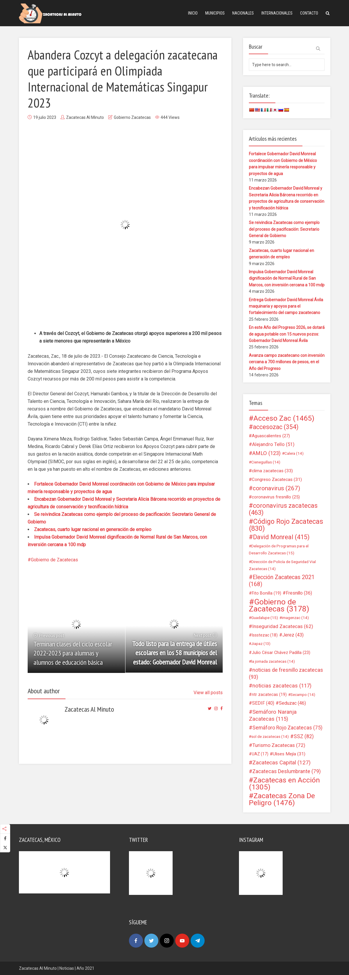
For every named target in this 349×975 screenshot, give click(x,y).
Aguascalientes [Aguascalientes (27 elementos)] (271, 435)
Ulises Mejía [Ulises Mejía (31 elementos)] (289, 754)
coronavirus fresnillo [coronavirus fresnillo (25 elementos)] (276, 497)
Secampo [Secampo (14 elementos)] (302, 694)
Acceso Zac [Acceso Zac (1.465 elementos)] (284, 418)
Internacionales (277, 13)
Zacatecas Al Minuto (85, 117)
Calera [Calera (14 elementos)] (294, 453)
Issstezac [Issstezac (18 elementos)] (265, 635)
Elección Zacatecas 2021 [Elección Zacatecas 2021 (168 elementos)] (282, 581)
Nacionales (243, 13)
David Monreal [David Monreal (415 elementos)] (281, 537)
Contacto (309, 13)
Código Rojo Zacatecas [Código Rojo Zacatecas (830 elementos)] (286, 525)
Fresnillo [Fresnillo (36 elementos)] (299, 593)
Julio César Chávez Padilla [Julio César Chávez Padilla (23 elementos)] (281, 652)
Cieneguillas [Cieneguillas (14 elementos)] (265, 462)
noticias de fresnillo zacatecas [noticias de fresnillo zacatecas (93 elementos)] (286, 673)
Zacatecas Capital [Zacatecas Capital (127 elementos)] (281, 762)
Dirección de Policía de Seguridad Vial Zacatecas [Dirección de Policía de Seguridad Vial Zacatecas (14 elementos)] (282, 565)
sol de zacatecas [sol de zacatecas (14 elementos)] (270, 736)
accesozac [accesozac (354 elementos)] (275, 427)
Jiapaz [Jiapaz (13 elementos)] (260, 643)
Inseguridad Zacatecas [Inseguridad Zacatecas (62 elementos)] (282, 626)
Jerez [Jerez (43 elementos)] (293, 635)
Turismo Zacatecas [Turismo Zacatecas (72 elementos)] (278, 745)
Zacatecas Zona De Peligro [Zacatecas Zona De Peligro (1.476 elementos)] (282, 799)
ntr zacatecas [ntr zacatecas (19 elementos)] (269, 694)
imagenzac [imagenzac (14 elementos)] (295, 617)
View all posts (208, 692)
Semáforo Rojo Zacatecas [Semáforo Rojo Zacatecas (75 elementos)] (287, 728)
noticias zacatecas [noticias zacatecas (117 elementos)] (281, 686)
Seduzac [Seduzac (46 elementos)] (292, 703)
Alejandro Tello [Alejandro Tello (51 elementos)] (273, 444)
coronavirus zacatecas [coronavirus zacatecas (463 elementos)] (283, 509)
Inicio (193, 13)
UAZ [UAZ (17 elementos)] (260, 754)
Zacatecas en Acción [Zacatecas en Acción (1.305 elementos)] (284, 784)
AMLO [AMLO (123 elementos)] (266, 453)
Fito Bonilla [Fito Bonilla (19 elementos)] (266, 593)
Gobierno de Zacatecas (54, 560)
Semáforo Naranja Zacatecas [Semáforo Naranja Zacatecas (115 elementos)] (273, 715)
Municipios (215, 13)
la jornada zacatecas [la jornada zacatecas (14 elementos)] (273, 661)
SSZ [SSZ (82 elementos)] (304, 736)
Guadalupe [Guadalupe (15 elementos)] (264, 617)
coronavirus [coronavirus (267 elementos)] (276, 488)
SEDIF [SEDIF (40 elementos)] (263, 703)
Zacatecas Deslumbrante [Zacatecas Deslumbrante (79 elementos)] (286, 771)
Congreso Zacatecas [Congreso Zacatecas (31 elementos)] (277, 479)
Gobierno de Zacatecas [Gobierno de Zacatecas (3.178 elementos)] (279, 605)
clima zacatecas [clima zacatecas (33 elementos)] (272, 470)
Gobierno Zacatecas (132, 117)
